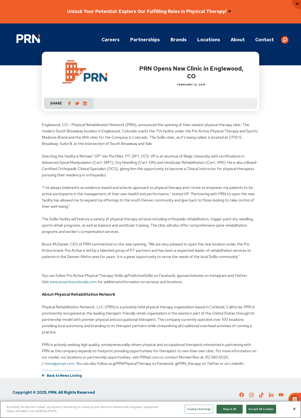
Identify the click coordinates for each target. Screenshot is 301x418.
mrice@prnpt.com (59, 363)
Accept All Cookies (261, 409)
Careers (111, 40)
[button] (284, 38)
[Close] (294, 408)
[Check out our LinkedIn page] (271, 396)
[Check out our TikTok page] (261, 396)
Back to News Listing (64, 375)
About (238, 40)
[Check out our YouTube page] (281, 395)
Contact (264, 40)
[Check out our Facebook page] (241, 395)
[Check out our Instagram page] (251, 396)
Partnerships (145, 40)
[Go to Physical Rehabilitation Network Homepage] (28, 38)
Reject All (229, 409)
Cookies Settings (199, 409)
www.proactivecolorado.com (73, 281)
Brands (178, 40)
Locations (208, 40)
